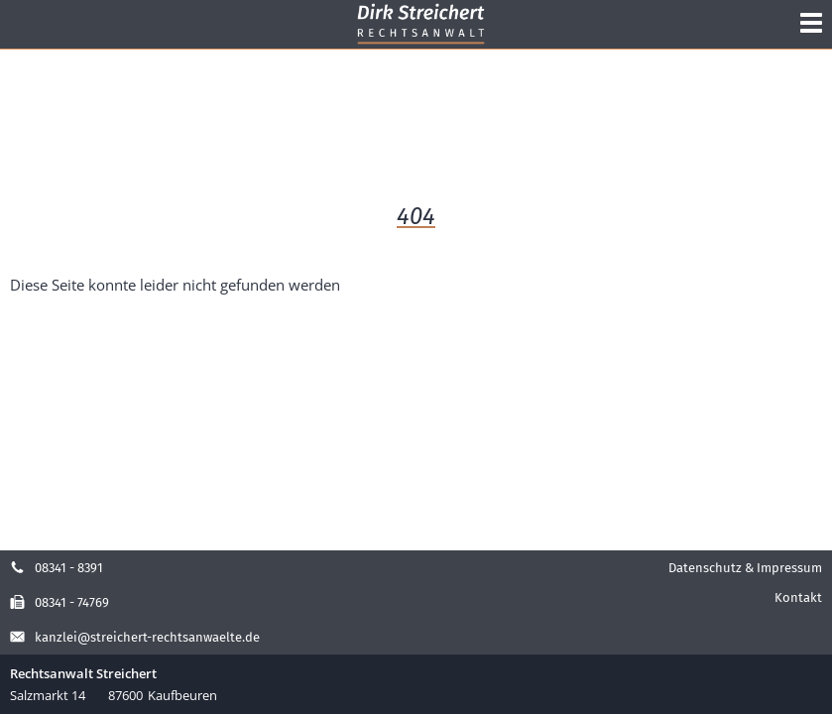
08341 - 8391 (56, 567)
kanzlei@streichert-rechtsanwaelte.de (135, 637)
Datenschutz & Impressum (745, 567)
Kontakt (798, 597)
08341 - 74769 (59, 602)
